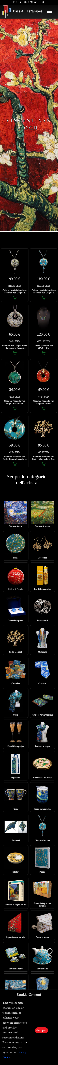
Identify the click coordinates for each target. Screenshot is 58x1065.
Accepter (41, 1030)
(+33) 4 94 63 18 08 (32, 2)
